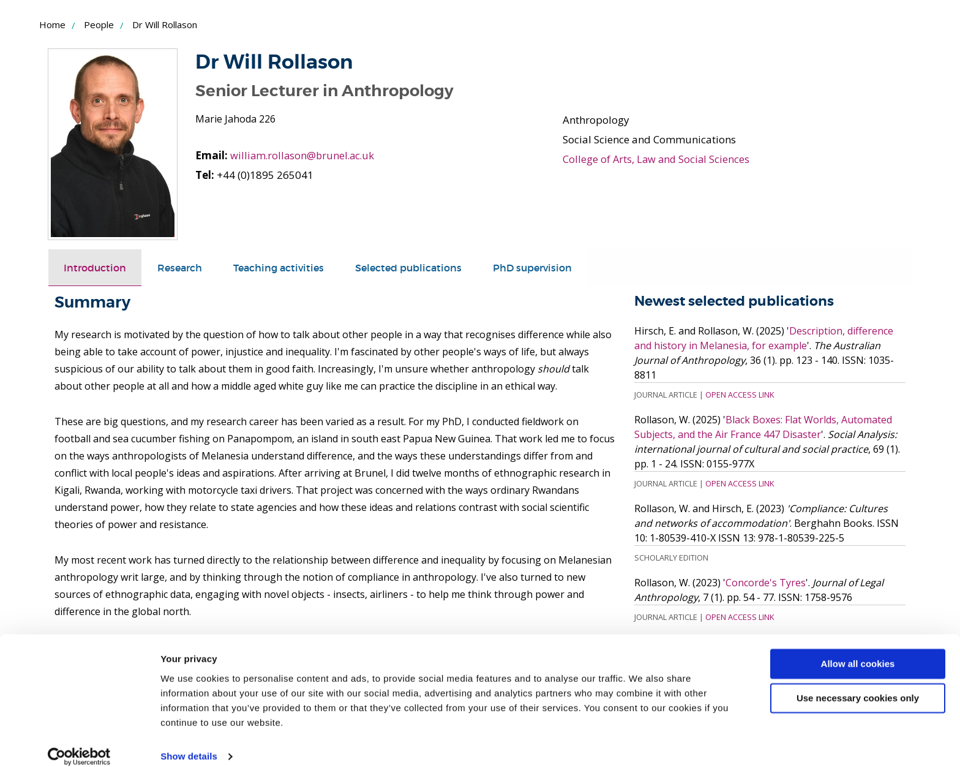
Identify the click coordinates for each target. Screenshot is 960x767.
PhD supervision (554, 267)
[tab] (96, 267)
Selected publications (424, 267)
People (99, 24)
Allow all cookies (858, 650)
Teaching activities (288, 267)
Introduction (97, 267)
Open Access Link (739, 394)
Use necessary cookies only (858, 684)
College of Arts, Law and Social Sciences (657, 159)
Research (185, 267)
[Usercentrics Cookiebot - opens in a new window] (79, 743)
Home (52, 24)
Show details (188, 743)
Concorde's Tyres (766, 582)
